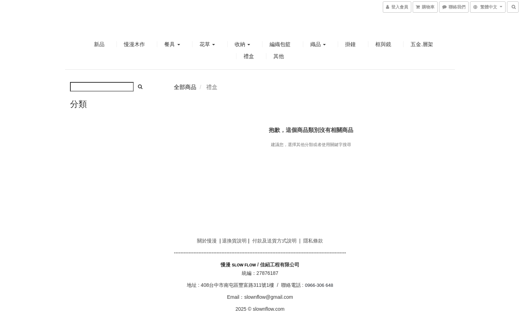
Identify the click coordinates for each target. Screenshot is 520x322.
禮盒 (248, 56)
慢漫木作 (134, 44)
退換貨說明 (234, 241)
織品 (318, 44)
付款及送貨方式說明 (274, 241)
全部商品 (185, 87)
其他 (278, 56)
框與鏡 (383, 44)
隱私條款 (313, 241)
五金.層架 (422, 44)
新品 (99, 44)
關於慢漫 (207, 241)
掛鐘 (350, 44)
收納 (242, 44)
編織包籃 (280, 44)
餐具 (172, 44)
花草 (207, 44)
